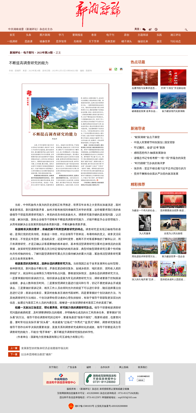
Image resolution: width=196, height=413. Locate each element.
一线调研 (12, 41)
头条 (28, 34)
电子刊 (110, 34)
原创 (126, 34)
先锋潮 (78, 41)
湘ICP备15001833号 (84, 406)
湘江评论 (175, 34)
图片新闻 (45, 34)
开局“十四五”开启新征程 (173, 88)
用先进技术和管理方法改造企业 (148, 256)
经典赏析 (110, 41)
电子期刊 (28, 52)
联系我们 (142, 367)
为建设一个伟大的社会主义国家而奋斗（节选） (156, 210)
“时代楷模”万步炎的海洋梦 (149, 163)
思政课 (29, 41)
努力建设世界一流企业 (173, 256)
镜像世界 (45, 41)
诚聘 (88, 367)
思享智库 (61, 41)
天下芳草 (94, 41)
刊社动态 (175, 41)
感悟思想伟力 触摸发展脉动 (150, 152)
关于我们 (53, 367)
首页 (12, 34)
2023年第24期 (45, 52)
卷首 (94, 34)
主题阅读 (143, 34)
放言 (159, 41)
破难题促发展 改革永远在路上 (147, 111)
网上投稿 (123, 367)
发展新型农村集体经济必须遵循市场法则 (44, 348)
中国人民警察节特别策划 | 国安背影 (154, 142)
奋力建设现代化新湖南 (173, 111)
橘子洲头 (126, 41)
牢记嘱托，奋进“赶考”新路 (149, 147)
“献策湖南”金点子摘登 (147, 137)
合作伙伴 (105, 367)
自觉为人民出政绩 (173, 233)
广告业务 (72, 367)
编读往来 (143, 41)
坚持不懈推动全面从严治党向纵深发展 (156, 173)
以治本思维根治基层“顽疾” (36, 354)
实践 (159, 34)
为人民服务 (145, 233)
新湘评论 (15, 52)
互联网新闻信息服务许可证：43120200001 (78, 393)
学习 (61, 34)
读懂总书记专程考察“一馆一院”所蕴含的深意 (160, 158)
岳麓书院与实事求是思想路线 (147, 88)
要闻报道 (77, 34)
